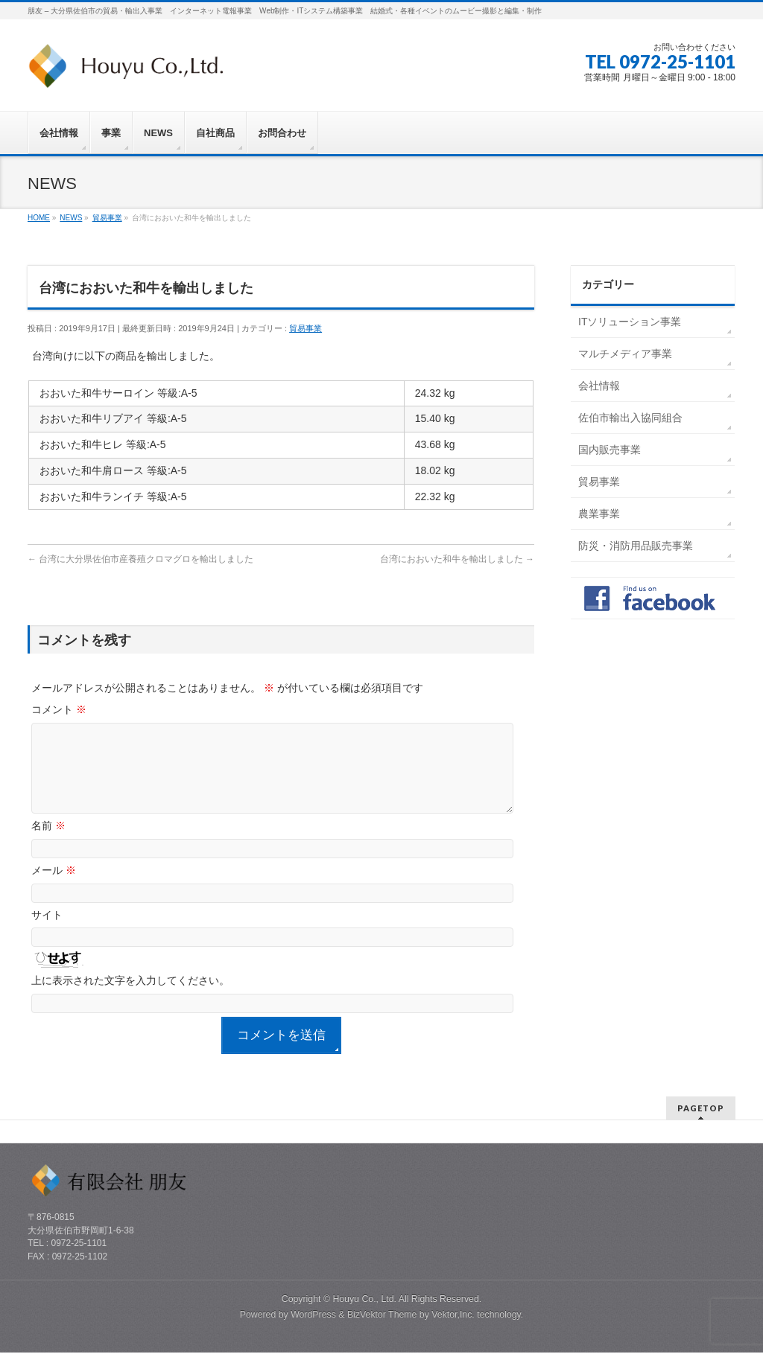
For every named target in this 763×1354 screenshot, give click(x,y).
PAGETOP (700, 1109)
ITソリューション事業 (629, 322)
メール (53, 888)
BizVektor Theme (382, 1316)
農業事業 (599, 514)
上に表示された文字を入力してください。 (130, 998)
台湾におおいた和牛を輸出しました (457, 559)
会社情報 (599, 386)
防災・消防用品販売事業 (635, 546)
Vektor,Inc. (453, 1316)
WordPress (313, 1316)
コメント (58, 709)
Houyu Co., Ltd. (364, 1300)
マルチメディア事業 (625, 354)
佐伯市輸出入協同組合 (630, 418)
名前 (48, 843)
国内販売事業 (609, 450)
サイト (47, 933)
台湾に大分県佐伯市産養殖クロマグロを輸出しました (140, 559)
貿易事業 (305, 328)
